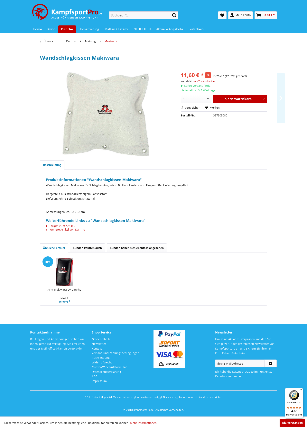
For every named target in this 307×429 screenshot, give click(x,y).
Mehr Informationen (143, 423)
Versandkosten (145, 397)
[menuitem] (143, 15)
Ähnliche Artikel (54, 248)
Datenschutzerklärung (106, 372)
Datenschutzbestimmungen (250, 371)
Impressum (99, 381)
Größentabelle (101, 339)
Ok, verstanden (292, 422)
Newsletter (99, 344)
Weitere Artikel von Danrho (65, 229)
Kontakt (97, 348)
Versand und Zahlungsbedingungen (115, 353)
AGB (94, 376)
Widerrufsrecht (102, 362)
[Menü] (300, 390)
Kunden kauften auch (87, 248)
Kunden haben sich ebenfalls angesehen (137, 248)
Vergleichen (190, 107)
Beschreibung (52, 165)
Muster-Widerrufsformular (109, 367)
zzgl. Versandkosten (204, 81)
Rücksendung (101, 358)
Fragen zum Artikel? (60, 226)
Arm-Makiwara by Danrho (64, 289)
